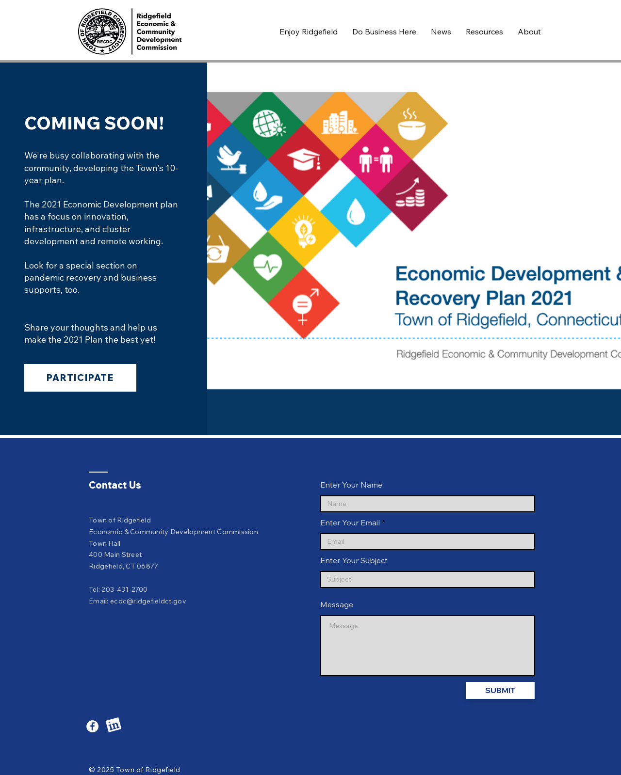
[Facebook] (92, 726)
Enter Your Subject (354, 560)
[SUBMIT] (500, 690)
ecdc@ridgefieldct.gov (148, 601)
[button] (308, 31)
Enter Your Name (351, 485)
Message (336, 604)
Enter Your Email (350, 522)
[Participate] (80, 378)
